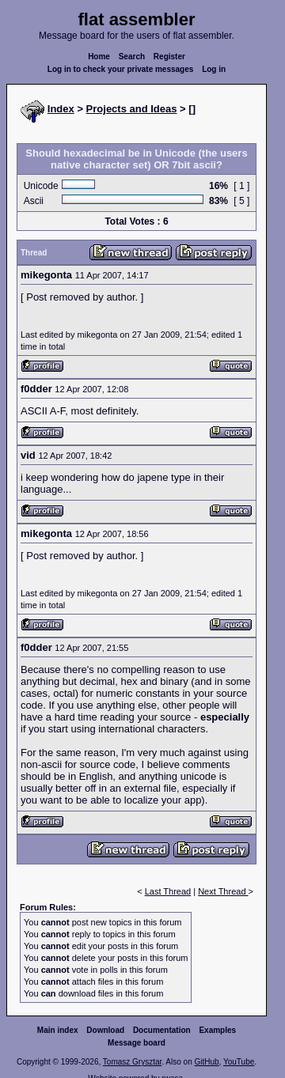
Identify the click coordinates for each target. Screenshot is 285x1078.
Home (99, 56)
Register (169, 56)
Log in (214, 69)
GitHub (206, 1061)
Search (132, 56)
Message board (136, 1042)
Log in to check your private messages (121, 69)
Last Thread (168, 891)
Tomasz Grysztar (132, 1061)
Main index (57, 1030)
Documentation (162, 1030)
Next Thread (223, 891)
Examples (217, 1030)
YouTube (238, 1061)
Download (105, 1030)
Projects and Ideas (131, 109)
